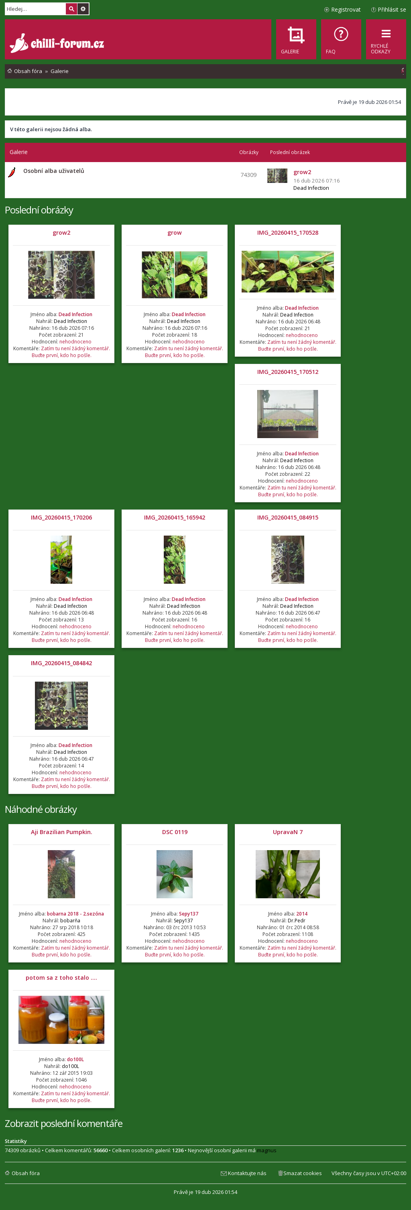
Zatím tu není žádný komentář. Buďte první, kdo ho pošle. (71, 352)
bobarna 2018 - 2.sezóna (75, 913)
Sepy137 (188, 913)
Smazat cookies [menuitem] (302, 1173)
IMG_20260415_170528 (287, 232)
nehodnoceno (75, 341)
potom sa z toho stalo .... (61, 977)
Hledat (71, 8)
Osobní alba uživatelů (53, 171)
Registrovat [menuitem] (346, 9)
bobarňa (70, 920)
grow (174, 232)
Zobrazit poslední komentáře (63, 1123)
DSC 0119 (174, 832)
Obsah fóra (26, 1173)
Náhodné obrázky (41, 809)
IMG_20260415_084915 (287, 517)
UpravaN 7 (288, 832)
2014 (301, 913)
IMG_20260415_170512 (287, 372)
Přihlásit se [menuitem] (392, 9)
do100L (75, 1059)
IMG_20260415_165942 (174, 517)
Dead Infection (311, 187)
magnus (267, 1150)
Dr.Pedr (296, 920)
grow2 (61, 232)
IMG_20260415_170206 (61, 517)
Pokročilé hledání (83, 8)
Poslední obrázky (39, 209)
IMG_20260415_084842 (61, 663)
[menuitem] (341, 39)
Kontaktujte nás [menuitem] (247, 1173)
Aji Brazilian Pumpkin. (61, 832)
